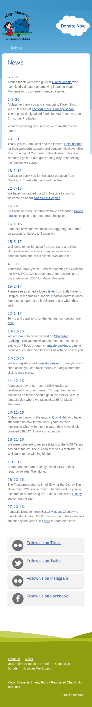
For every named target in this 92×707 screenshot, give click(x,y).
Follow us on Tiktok (44, 543)
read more (25, 372)
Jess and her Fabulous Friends (29, 664)
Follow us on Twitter (44, 560)
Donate (13, 668)
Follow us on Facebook (47, 596)
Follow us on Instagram (47, 578)
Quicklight (59, 417)
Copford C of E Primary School (53, 109)
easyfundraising (50, 363)
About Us (14, 659)
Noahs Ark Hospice (47, 198)
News (29, 659)
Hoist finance (73, 144)
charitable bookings (56, 345)
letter (51, 291)
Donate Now (73, 26)
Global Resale (62, 82)
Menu (16, 47)
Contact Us (62, 664)
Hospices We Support (37, 668)
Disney (77, 494)
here (11, 323)
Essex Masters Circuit (57, 511)
